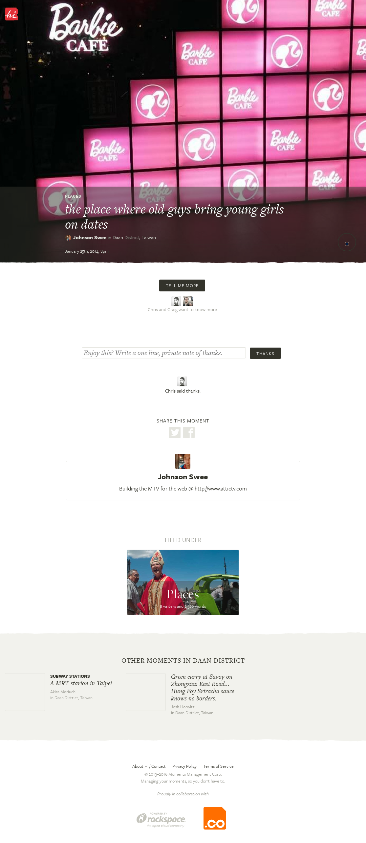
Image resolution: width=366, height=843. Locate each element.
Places (73, 196)
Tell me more (182, 285)
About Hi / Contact (149, 766)
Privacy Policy (184, 766)
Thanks (265, 353)
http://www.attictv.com (221, 488)
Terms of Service (218, 766)
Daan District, (134, 237)
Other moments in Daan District (183, 660)
